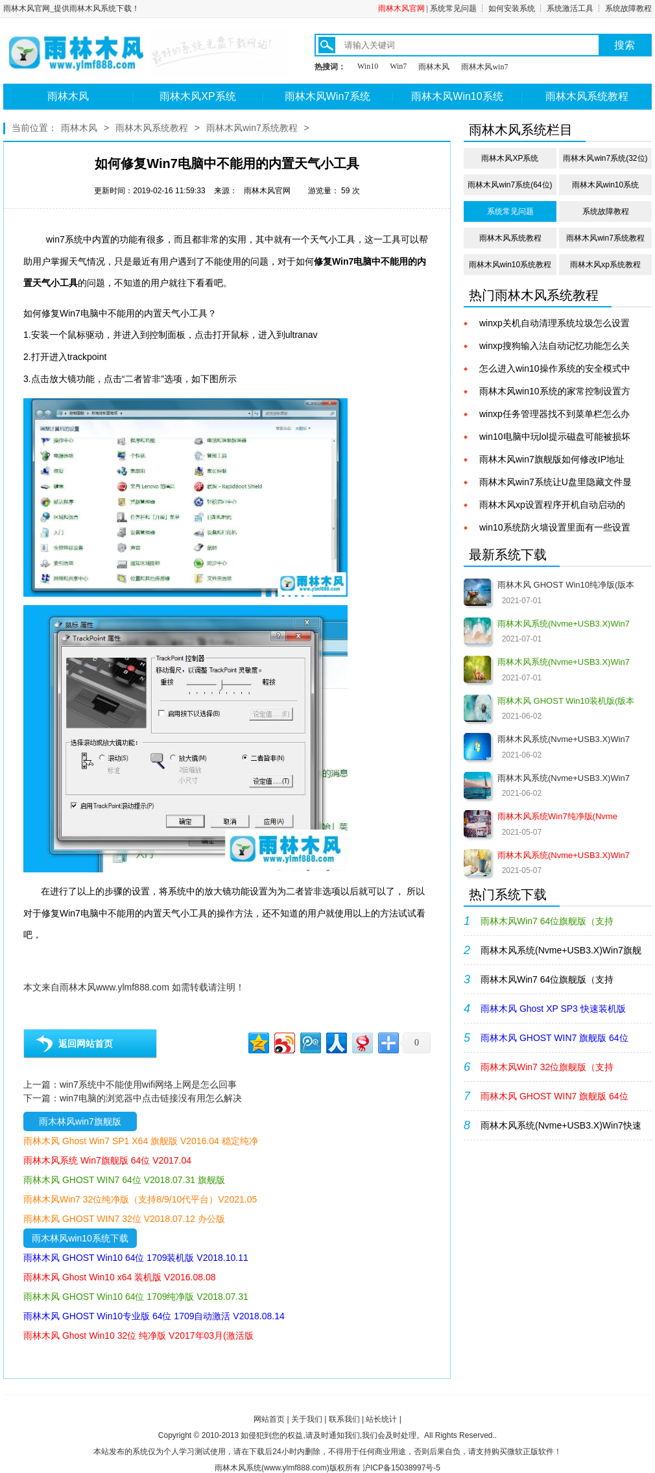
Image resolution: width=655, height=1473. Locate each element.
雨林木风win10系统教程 (510, 264)
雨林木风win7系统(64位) (510, 184)
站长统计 (381, 1419)
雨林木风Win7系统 (327, 96)
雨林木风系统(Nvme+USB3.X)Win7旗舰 (561, 950)
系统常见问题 (453, 8)
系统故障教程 (628, 8)
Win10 (367, 66)
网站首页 (269, 1419)
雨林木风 (433, 66)
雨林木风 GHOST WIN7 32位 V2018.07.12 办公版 (124, 1219)
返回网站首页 (85, 1043)
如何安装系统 (511, 8)
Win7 (398, 66)
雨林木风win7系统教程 (252, 128)
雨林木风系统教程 (586, 96)
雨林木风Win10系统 (457, 96)
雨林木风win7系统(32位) (605, 158)
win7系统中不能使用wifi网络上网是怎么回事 (148, 1084)
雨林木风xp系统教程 (605, 264)
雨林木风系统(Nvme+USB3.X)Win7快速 (561, 1125)
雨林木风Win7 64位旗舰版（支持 (547, 979)
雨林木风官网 (401, 8)
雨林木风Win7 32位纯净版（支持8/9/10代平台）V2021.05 (140, 1199)
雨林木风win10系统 (605, 184)
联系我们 (344, 1419)
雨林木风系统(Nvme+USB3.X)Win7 (563, 739)
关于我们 (306, 1419)
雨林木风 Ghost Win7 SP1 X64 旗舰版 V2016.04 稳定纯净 (140, 1141)
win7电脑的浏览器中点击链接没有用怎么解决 (151, 1098)
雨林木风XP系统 (197, 96)
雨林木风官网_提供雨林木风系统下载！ (71, 8)
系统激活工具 (570, 8)
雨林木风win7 (484, 66)
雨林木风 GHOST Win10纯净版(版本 (565, 585)
